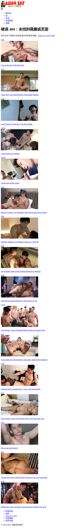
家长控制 (9, 520)
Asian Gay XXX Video (46, 36)
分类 (7, 18)
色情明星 (9, 20)
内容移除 (9, 518)
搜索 (7, 23)
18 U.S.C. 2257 (11, 516)
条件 (7, 513)
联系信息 (9, 511)
